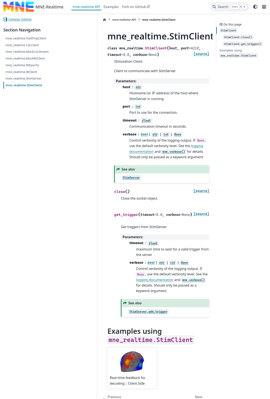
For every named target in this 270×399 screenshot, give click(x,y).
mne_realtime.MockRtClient (25, 58)
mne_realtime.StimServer (23, 78)
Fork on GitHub (134, 6)
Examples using (239, 53)
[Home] (74, 20)
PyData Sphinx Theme (238, 393)
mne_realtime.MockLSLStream (27, 52)
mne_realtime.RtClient (21, 72)
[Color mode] (255, 6)
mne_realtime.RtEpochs (22, 65)
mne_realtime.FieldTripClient (25, 38)
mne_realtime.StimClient (23, 85)
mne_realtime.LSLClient (22, 45)
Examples (111, 6)
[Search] (230, 6)
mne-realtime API (86, 6)
